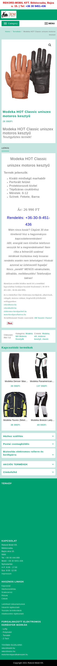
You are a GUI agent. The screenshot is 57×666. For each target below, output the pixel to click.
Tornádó (6, 635)
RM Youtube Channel (43, 318)
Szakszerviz (7, 592)
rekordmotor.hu (10, 305)
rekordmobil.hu (10, 308)
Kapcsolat (6, 586)
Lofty (5, 629)
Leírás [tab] (5, 148)
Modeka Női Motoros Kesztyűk (24, 336)
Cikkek (5, 599)
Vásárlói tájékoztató (11, 607)
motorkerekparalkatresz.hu (15, 315)
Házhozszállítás (9, 589)
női (35, 336)
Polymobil (7, 632)
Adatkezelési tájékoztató (13, 614)
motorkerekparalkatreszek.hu (15, 655)
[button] (50, 45)
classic (45, 339)
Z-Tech (6, 639)
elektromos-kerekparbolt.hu (15, 311)
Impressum (7, 574)
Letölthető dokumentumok (13, 604)
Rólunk (5, 595)
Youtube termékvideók (12, 611)
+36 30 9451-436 (36, 6)
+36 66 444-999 (12, 558)
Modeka (45, 334)
